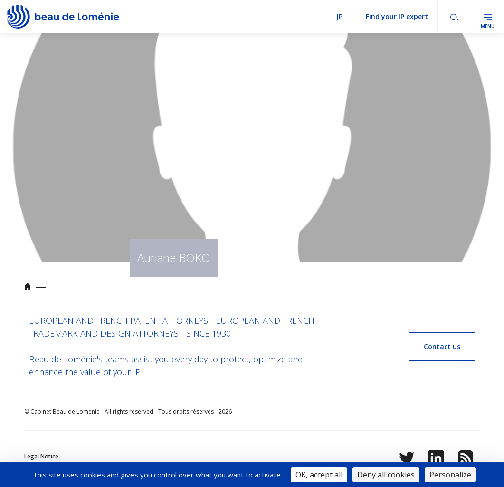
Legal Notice (41, 456)
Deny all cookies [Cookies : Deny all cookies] (386, 474)
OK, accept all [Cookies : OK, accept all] (318, 474)
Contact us (442, 346)
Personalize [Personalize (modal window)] (450, 474)
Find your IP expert (397, 16)
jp (339, 16)
